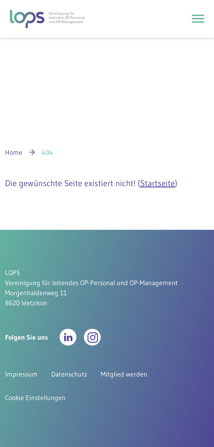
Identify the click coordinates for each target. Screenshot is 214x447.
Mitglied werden (124, 374)
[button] (68, 337)
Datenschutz (69, 374)
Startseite (157, 183)
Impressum (21, 374)
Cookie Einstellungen (35, 397)
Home (13, 152)
